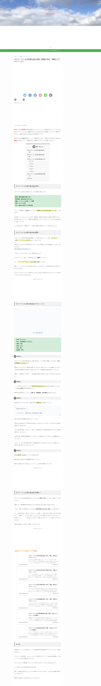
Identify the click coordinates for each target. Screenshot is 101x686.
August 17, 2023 (38, 413)
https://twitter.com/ (39, 332)
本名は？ (32, 163)
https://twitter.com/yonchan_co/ (22, 249)
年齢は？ (32, 166)
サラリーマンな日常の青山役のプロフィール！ (37, 160)
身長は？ (32, 168)
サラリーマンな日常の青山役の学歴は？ (37, 174)
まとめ (30, 178)
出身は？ (32, 171)
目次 (37, 146)
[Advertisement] (50, 36)
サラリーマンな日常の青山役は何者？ (36, 151)
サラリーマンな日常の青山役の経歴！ (36, 155)
